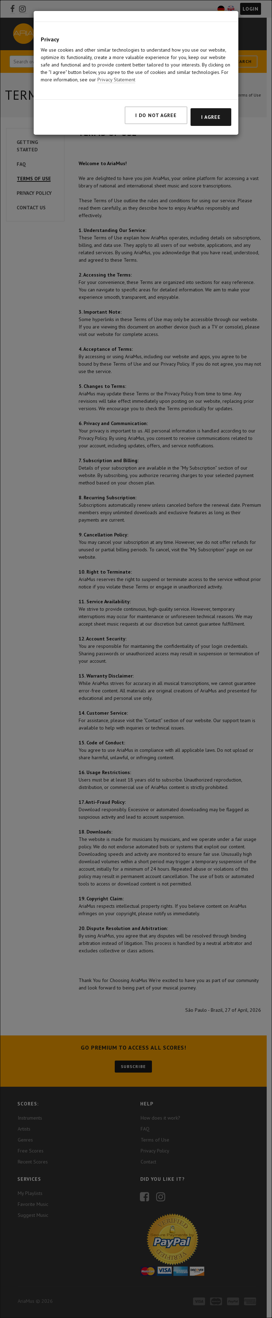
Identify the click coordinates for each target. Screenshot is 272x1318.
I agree (211, 117)
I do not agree (156, 115)
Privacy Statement (116, 79)
